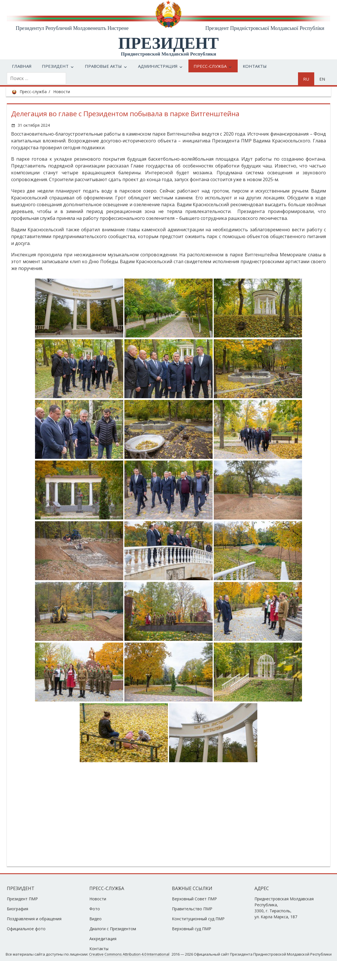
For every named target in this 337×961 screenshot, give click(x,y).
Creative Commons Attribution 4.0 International (129, 954)
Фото (94, 908)
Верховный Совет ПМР (194, 898)
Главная (22, 66)
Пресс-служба (210, 66)
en (322, 79)
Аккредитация (102, 938)
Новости (61, 91)
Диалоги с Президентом (112, 928)
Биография (17, 908)
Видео (95, 918)
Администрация (158, 66)
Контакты (255, 66)
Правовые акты (103, 66)
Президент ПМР (22, 898)
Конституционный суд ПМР (198, 918)
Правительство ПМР (192, 908)
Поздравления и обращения (34, 918)
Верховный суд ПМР (191, 928)
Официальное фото (26, 928)
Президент (55, 66)
